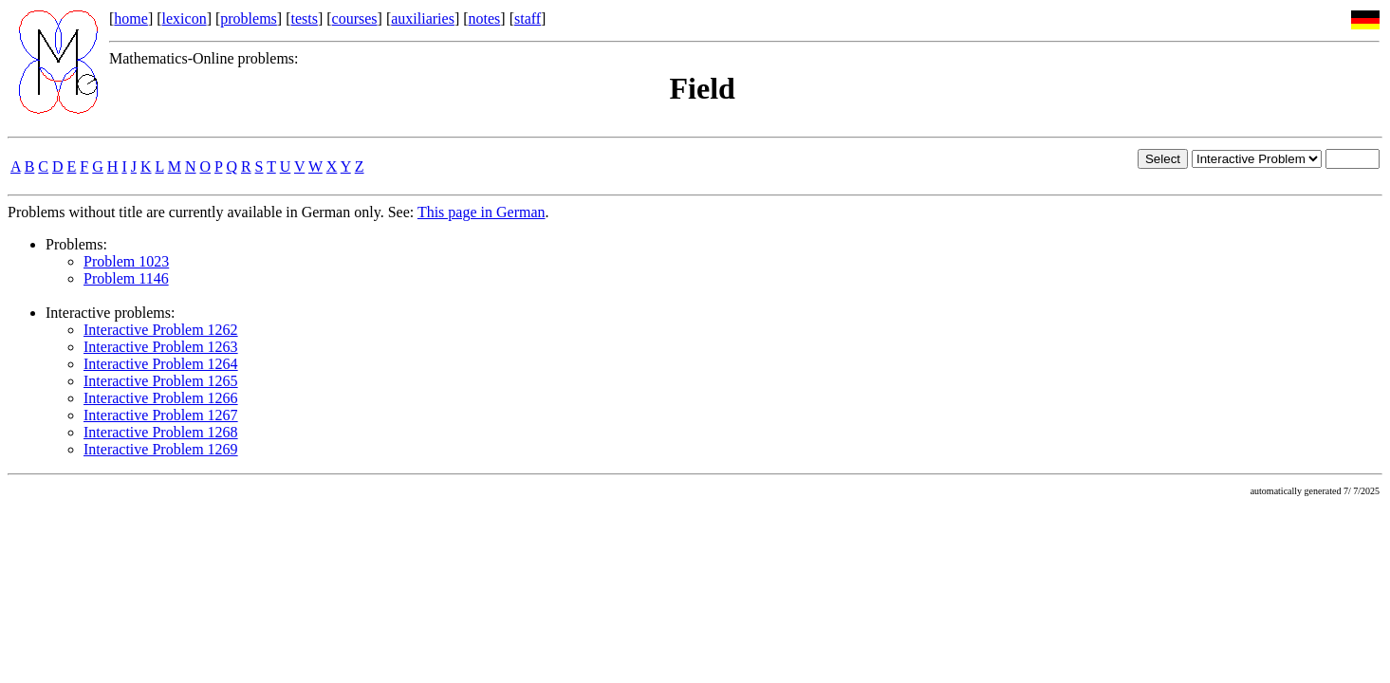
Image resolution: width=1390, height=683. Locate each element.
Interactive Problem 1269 (160, 449)
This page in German (481, 212)
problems (248, 18)
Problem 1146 (126, 278)
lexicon (184, 18)
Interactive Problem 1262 (160, 330)
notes (485, 18)
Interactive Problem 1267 (160, 415)
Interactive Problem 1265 (160, 381)
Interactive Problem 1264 (160, 364)
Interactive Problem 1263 (160, 347)
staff (527, 18)
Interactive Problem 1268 (160, 432)
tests (303, 18)
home (131, 18)
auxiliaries (422, 18)
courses (355, 18)
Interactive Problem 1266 (160, 398)
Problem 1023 (126, 261)
